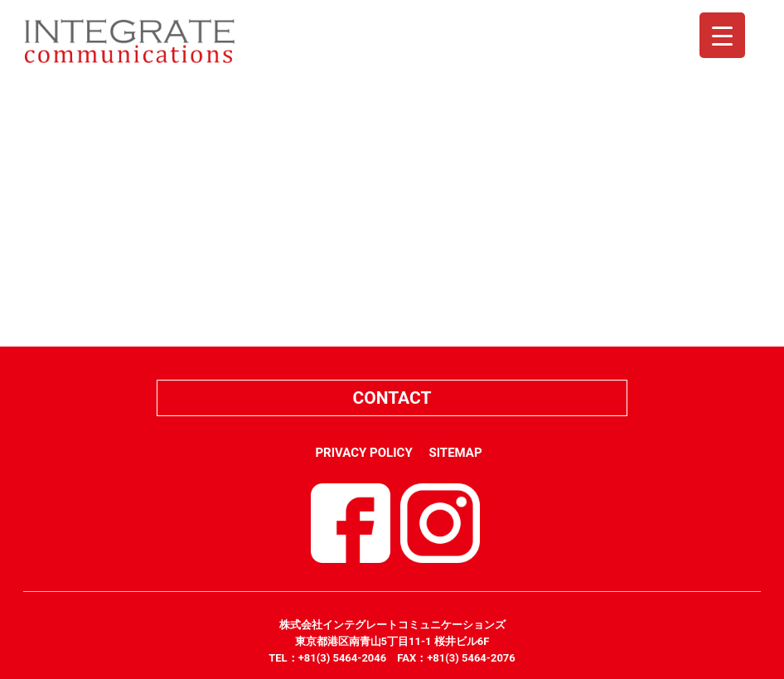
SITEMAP (455, 452)
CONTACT (391, 398)
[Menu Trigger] (722, 35)
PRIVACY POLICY (363, 452)
